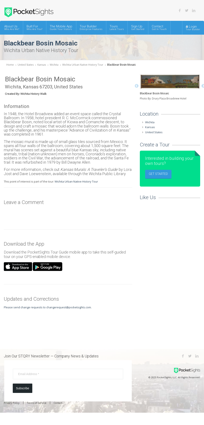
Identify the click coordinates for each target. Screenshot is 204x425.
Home (10, 65)
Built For (34, 27)
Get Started (158, 174)
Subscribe (22, 388)
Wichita (54, 65)
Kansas (41, 65)
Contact (159, 27)
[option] (170, 87)
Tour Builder (91, 27)
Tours (117, 27)
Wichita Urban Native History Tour (82, 65)
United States (26, 65)
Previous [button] (137, 86)
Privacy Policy (12, 402)
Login (193, 27)
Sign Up (137, 27)
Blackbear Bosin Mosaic (121, 65)
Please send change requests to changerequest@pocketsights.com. (48, 307)
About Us (11, 27)
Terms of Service (36, 402)
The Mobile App (61, 27)
